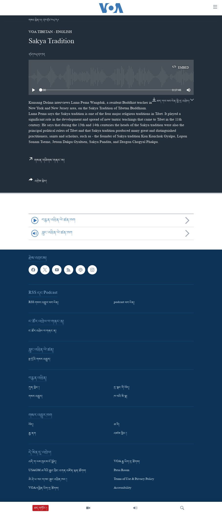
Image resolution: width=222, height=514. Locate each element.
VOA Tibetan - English (50, 32)
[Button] (38, 182)
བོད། (31, 424)
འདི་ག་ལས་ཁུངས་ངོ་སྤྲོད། (42, 461)
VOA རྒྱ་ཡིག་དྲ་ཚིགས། (127, 461)
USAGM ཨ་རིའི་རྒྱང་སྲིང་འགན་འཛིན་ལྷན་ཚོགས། (57, 470)
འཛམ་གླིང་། (120, 433)
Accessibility (122, 488)
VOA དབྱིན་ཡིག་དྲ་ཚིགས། (44, 488)
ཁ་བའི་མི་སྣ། (120, 396)
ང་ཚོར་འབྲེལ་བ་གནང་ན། (42, 331)
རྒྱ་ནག (32, 433)
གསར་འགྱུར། (35, 396)
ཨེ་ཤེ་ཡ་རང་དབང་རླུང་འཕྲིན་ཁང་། (48, 479)
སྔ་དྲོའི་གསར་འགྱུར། (39, 359)
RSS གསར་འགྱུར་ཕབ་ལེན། (44, 302)
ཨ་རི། (116, 424)
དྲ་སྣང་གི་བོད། (121, 387)
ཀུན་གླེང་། (34, 387)
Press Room (121, 470)
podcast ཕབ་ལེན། (124, 302)
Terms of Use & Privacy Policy (134, 479)
